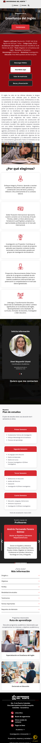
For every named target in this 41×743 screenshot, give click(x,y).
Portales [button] (23, 5)
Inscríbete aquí (20, 70)
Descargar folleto (20, 63)
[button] (28, 5)
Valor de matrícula (20, 76)
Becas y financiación (20, 83)
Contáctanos (20, 27)
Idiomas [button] (15, 5)
